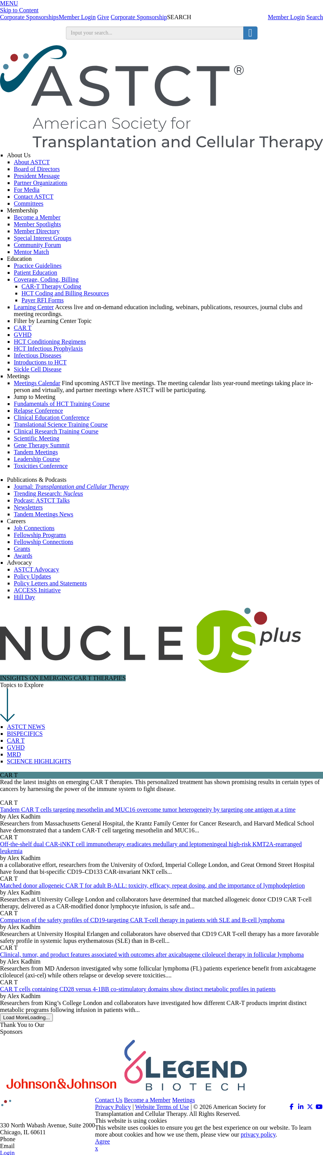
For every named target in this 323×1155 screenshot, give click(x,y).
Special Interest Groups (42, 238)
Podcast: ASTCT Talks (42, 500)
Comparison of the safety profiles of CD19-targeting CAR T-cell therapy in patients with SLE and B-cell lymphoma (142, 920)
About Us (19, 155)
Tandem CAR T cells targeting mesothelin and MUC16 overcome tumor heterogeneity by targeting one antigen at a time (147, 809)
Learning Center (34, 307)
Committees (28, 203)
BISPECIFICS (25, 733)
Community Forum (37, 245)
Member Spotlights (37, 224)
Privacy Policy (113, 1107)
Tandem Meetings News (43, 514)
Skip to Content (19, 10)
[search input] (155, 33)
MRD (14, 754)
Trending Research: (48, 493)
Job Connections (34, 528)
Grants (22, 548)
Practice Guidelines (38, 265)
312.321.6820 (34, 1139)
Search (314, 17)
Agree (102, 1141)
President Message (37, 176)
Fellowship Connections (43, 542)
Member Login (286, 17)
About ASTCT (32, 162)
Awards (23, 555)
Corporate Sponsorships (29, 17)
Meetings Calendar (37, 383)
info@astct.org (34, 1146)
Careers (16, 521)
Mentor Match (31, 252)
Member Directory (37, 231)
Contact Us (109, 1100)
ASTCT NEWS (26, 726)
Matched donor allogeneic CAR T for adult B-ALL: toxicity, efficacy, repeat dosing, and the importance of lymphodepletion (152, 885)
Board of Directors (37, 169)
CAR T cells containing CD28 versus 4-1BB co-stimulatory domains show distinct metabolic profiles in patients (137, 989)
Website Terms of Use (162, 1107)
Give (103, 17)
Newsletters (28, 507)
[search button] (250, 33)
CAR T (16, 740)
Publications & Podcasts (37, 479)
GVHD (16, 747)
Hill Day (24, 597)
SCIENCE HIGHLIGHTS (39, 761)
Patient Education (35, 272)
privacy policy (258, 1134)
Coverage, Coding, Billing (46, 279)
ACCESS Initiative (37, 590)
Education (19, 258)
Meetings (18, 376)
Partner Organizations (40, 183)
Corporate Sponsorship (139, 17)
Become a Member (37, 217)
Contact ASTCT (34, 196)
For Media (26, 189)
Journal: (71, 486)
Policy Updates (32, 576)
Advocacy (19, 562)
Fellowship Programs (40, 535)
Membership (22, 210)
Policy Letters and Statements (50, 583)
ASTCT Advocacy (36, 569)
